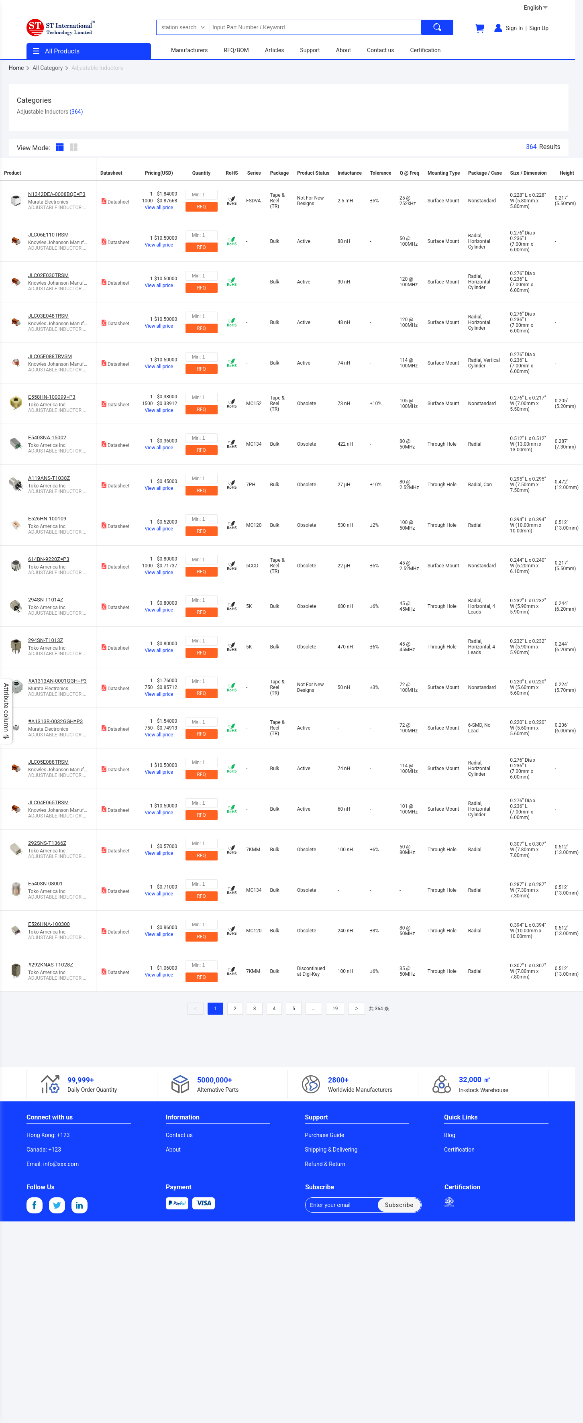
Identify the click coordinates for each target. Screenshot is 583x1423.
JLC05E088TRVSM (50, 356)
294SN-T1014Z (45, 600)
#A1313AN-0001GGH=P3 (57, 681)
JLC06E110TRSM (48, 235)
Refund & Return (325, 1164)
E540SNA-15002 (47, 437)
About (173, 1149)
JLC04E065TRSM (48, 802)
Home (19, 68)
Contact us (179, 1135)
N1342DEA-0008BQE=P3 (57, 194)
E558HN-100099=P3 (51, 397)
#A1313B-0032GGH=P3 (55, 721)
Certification (459, 1149)
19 (335, 1008)
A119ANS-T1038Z (49, 478)
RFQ (201, 207)
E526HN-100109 (47, 519)
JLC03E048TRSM (48, 316)
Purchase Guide (324, 1135)
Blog (449, 1135)
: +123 (48, 1135)
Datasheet (114, 201)
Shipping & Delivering (331, 1149)
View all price (159, 207)
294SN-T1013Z (45, 640)
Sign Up (538, 28)
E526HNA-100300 (49, 924)
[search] (437, 27)
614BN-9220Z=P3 (48, 559)
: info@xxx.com (52, 1164)
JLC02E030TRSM (48, 275)
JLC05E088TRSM (48, 762)
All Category (51, 68)
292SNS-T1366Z (47, 843)
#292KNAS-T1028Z (50, 965)
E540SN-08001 (45, 884)
